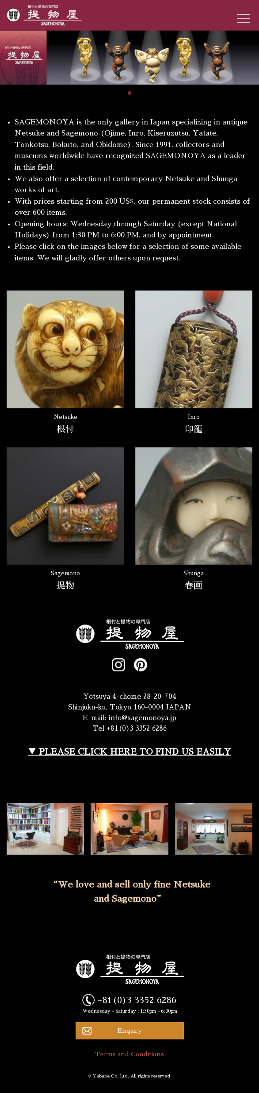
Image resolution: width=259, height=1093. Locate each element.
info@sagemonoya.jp (142, 717)
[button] (129, 93)
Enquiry (130, 1030)
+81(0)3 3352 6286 (137, 1000)
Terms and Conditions (129, 1054)
